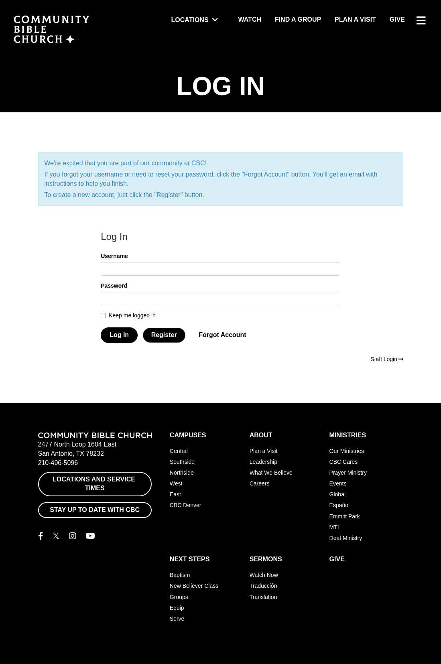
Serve (177, 618)
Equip (177, 608)
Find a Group (298, 19)
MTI (334, 527)
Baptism (180, 575)
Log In (119, 334)
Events (338, 483)
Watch (249, 19)
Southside (182, 462)
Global (337, 494)
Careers (260, 483)
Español (339, 505)
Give (397, 19)
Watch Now (264, 575)
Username (114, 256)
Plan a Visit (355, 19)
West (176, 483)
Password (114, 285)
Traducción (263, 586)
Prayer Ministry (348, 472)
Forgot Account (222, 334)
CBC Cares (343, 462)
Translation (263, 597)
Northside (182, 472)
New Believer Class (194, 586)
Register (164, 334)
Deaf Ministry (345, 538)
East (175, 494)
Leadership (263, 462)
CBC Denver (185, 505)
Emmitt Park (344, 516)
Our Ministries (346, 451)
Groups (179, 597)
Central (179, 451)
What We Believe (271, 472)
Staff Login (386, 359)
